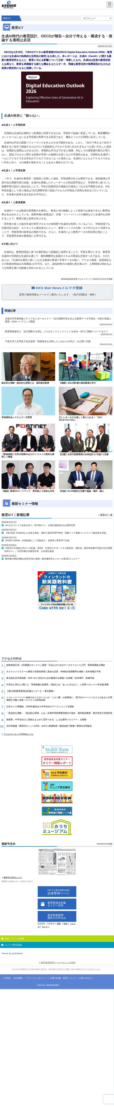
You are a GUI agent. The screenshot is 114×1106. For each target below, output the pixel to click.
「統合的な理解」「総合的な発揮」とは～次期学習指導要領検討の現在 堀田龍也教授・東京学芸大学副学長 (59, 713)
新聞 (59, 924)
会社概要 (18, 978)
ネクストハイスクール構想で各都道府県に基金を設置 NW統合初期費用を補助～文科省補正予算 (53, 671)
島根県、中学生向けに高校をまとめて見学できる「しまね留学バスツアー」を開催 (46, 719)
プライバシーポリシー (36, 978)
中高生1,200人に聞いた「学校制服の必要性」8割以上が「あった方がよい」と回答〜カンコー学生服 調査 (57, 684)
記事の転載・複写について (63, 978)
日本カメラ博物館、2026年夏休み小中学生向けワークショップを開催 (40, 706)
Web (65, 924)
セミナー (45, 927)
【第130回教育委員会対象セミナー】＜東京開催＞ (30, 691)
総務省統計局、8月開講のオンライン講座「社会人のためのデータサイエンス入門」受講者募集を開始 (55, 665)
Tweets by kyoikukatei (12, 953)
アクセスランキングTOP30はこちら (19, 734)
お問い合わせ (85, 978)
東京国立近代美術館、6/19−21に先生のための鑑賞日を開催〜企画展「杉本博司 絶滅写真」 (51, 678)
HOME (7, 978)
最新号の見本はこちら (13, 877)
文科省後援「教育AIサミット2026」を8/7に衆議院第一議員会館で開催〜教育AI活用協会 (49, 726)
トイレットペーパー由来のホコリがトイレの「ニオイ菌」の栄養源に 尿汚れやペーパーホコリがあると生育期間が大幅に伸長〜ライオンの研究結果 (59, 698)
